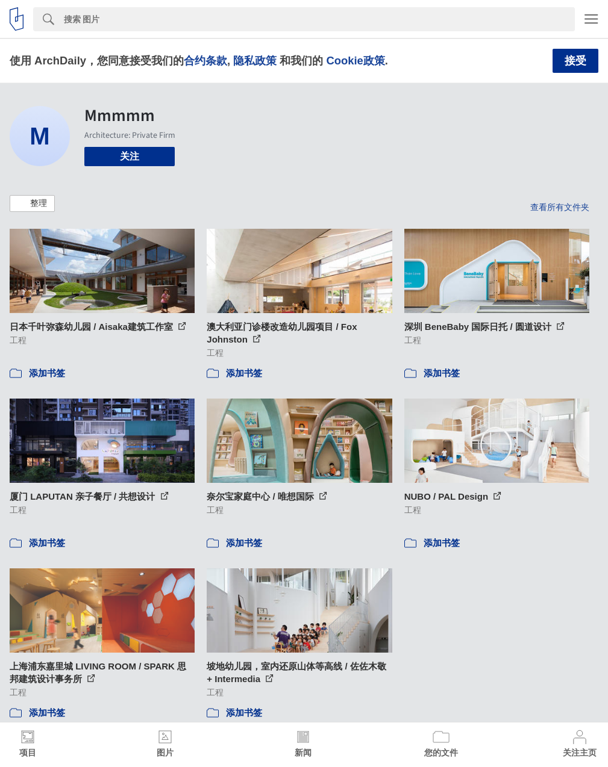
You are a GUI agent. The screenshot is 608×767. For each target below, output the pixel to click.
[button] (32, 203)
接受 (575, 61)
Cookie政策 (355, 60)
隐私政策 (255, 60)
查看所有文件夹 (559, 207)
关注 (129, 156)
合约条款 (205, 60)
